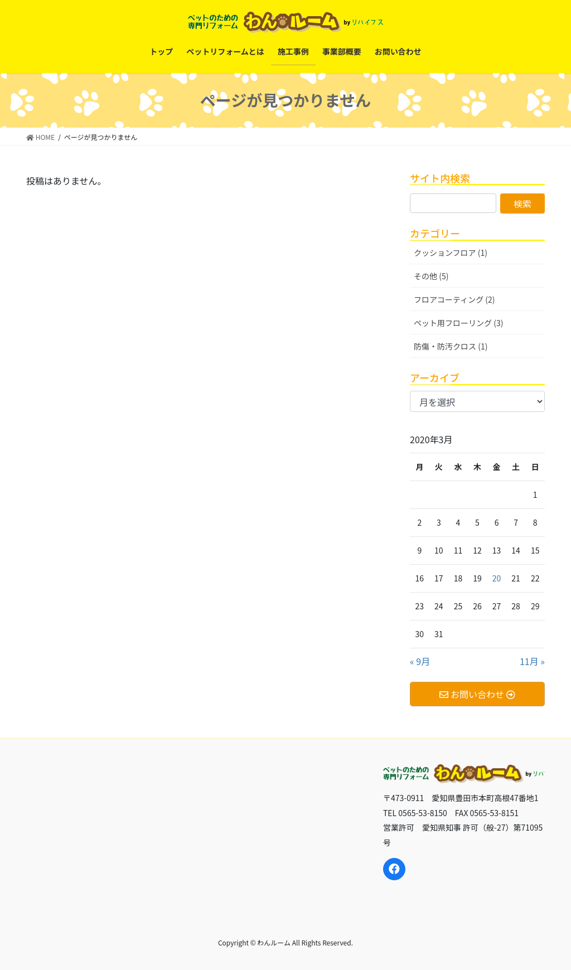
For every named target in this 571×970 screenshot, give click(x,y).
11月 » (532, 661)
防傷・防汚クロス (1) (450, 346)
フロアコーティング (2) (454, 299)
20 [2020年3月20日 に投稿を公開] (496, 578)
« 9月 (420, 661)
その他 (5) (431, 276)
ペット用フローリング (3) (458, 322)
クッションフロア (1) (450, 252)
